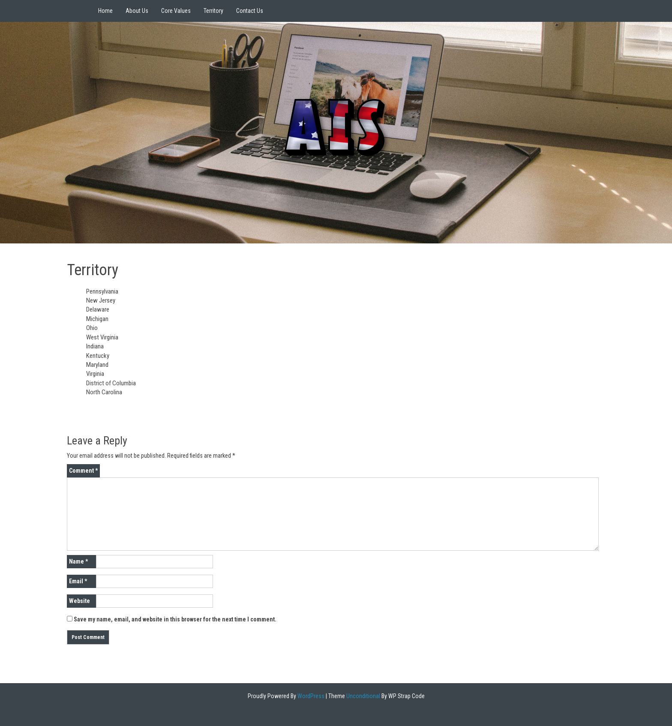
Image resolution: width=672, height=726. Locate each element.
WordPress (310, 696)
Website (79, 600)
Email (78, 581)
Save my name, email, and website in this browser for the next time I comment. (175, 619)
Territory (213, 10)
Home (105, 10)
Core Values (176, 10)
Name (78, 561)
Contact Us (249, 10)
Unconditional (362, 696)
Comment (83, 470)
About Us (137, 10)
